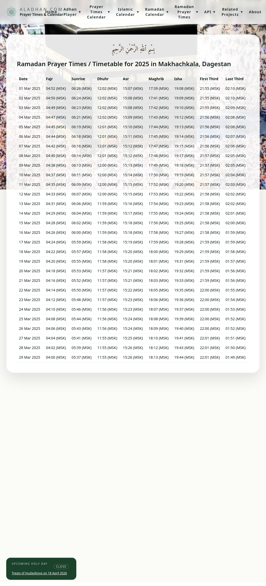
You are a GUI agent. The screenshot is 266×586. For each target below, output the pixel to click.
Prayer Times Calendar (98, 11)
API (209, 11)
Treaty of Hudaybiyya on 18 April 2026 (39, 573)
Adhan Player (72, 12)
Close (61, 566)
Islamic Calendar (127, 12)
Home (51, 11)
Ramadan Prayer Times (186, 11)
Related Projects (232, 12)
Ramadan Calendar (156, 12)
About (255, 11)
